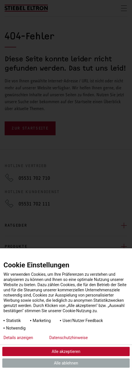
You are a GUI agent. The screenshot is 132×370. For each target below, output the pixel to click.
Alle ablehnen (66, 363)
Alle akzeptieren (66, 351)
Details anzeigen (18, 337)
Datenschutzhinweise (68, 337)
